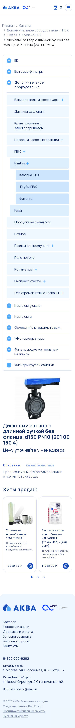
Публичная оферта (15, 716)
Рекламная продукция (31, 245)
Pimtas (12, 35)
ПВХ (65, 30)
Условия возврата (17, 636)
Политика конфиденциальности (24, 711)
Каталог (25, 25)
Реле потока (24, 257)
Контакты (10, 646)
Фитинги (26, 198)
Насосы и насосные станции (36, 140)
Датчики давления (29, 111)
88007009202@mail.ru (20, 689)
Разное (20, 234)
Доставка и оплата (18, 631)
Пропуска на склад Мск (32, 222)
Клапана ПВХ (31, 35)
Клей (18, 210)
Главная (8, 25)
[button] (32, 577)
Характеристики (40, 465)
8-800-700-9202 (16, 658)
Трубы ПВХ (28, 187)
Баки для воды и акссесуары (36, 100)
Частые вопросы (16, 641)
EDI (16, 60)
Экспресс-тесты (27, 281)
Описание (11, 465)
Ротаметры (23, 269)
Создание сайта (14, 706)
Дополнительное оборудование (32, 30)
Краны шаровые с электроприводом (28, 125)
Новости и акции (16, 626)
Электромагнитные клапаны (36, 293)
